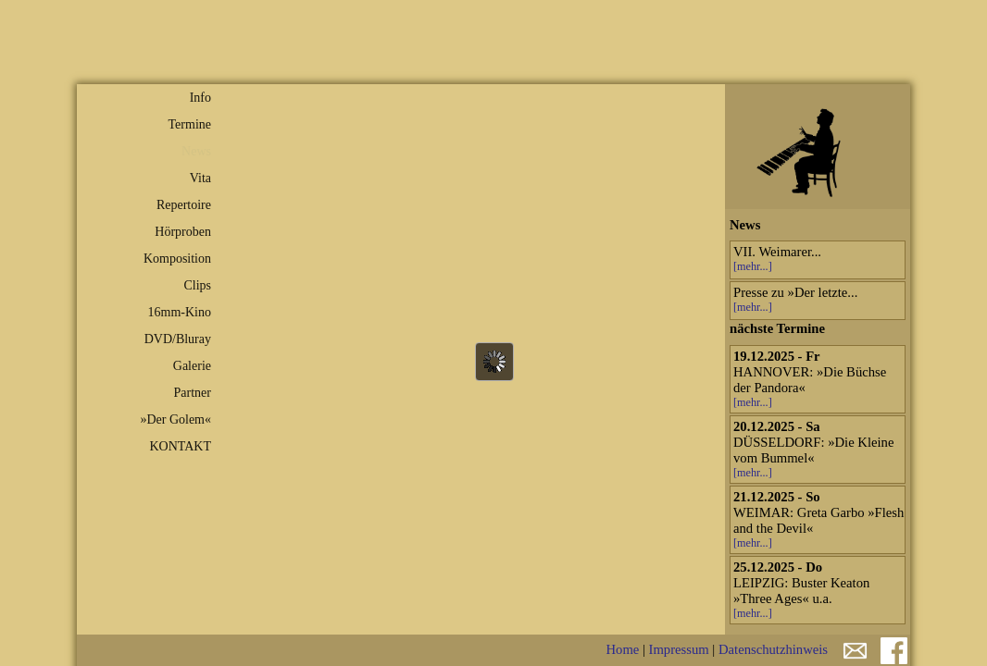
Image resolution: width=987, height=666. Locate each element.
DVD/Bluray (177, 339)
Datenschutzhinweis (773, 649)
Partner (192, 393)
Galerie (192, 366)
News (196, 151)
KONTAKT (180, 446)
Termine (190, 124)
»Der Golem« (175, 419)
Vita (200, 178)
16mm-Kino (179, 312)
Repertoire (183, 205)
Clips (197, 285)
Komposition (177, 258)
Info (200, 98)
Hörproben (183, 232)
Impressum (679, 649)
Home (622, 649)
